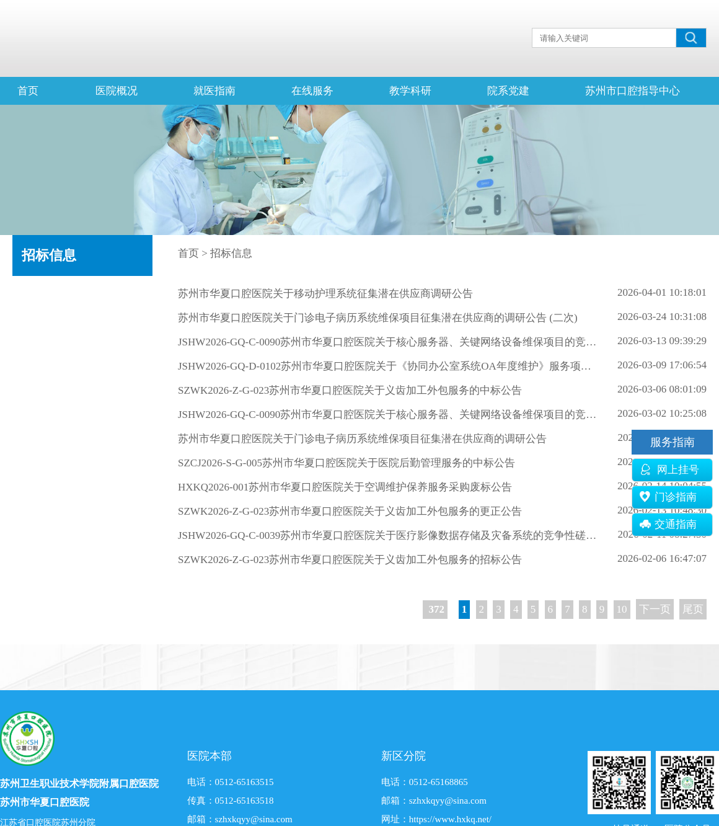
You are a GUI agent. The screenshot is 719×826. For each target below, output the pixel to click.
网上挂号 (669, 470)
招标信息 (49, 255)
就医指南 (214, 91)
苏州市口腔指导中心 (632, 91)
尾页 (693, 609)
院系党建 (508, 91)
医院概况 (116, 91)
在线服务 (312, 91)
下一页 (655, 609)
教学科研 (410, 91)
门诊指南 (668, 497)
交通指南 (668, 524)
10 (622, 609)
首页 (27, 91)
